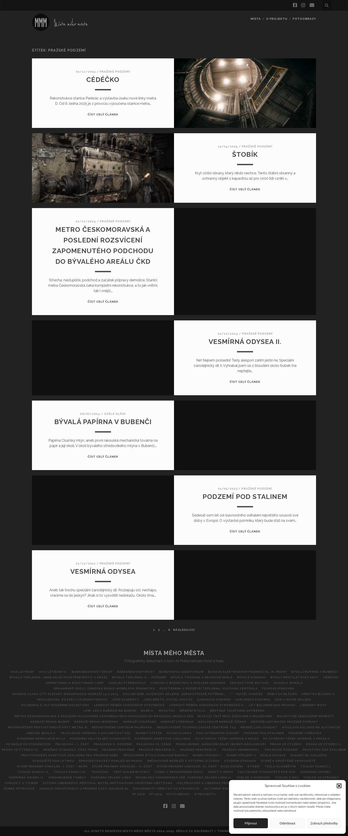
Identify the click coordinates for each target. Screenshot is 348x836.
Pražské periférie (118, 749)
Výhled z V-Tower (21, 783)
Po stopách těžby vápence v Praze (227, 738)
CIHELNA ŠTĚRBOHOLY (127, 683)
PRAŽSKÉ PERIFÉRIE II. (157, 749)
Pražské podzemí (115, 71)
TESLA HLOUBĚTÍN (280, 766)
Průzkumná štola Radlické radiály (155, 755)
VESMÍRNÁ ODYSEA (103, 571)
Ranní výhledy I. (207, 755)
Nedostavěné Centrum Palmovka (122, 727)
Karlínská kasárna (253, 699)
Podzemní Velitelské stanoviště (100, 738)
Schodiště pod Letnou (53, 761)
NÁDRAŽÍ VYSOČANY (139, 721)
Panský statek (149, 733)
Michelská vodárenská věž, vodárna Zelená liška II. (184, 777)
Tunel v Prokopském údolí (179, 772)
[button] (339, 786)
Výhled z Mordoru (253, 777)
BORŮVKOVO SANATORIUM (181, 671)
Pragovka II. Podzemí (113, 744)
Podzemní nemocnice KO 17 (41, 738)
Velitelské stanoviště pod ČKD (266, 772)
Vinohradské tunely (67, 777)
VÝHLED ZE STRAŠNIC (321, 777)
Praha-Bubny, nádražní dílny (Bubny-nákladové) (221, 744)
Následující (184, 629)
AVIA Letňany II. (53, 671)
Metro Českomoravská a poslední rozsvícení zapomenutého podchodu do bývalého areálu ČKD (103, 716)
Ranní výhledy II (241, 755)
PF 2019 (155, 794)
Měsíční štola (193, 710)
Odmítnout (287, 823)
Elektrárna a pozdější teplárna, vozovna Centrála (209, 688)
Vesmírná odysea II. (245, 342)
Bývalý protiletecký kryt (294, 677)
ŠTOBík (245, 154)
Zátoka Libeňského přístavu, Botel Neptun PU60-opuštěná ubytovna (108, 783)
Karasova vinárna (214, 699)
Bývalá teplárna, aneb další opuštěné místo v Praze (59, 677)
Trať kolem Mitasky (131, 772)
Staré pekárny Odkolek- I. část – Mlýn (52, 766)
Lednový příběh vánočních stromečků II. (207, 705)
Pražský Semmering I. (241, 749)
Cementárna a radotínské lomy (74, 683)
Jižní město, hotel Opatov (168, 699)
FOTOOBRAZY (304, 18)
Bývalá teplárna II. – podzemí (139, 677)
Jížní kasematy (125, 699)
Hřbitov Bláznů (282, 694)
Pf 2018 (138, 794)
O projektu (276, 18)
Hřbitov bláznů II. (319, 694)
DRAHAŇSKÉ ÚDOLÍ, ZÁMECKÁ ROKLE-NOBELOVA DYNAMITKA (104, 688)
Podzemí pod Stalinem (245, 496)
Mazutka (167, 710)
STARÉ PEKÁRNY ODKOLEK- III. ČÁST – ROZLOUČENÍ (200, 766)
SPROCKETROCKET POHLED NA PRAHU (110, 761)
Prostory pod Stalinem (324, 749)
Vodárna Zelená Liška (111, 777)
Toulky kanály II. (33, 772)
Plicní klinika (179, 733)
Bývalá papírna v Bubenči (103, 422)
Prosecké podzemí (281, 749)
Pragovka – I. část (72, 744)
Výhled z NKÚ (287, 777)
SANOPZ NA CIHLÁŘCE (308, 755)
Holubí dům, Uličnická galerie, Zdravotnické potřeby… (174, 694)
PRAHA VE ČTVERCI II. (324, 744)
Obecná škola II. (41, 733)
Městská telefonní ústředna (237, 710)
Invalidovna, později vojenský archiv (72, 699)
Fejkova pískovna (278, 688)
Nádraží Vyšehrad (177, 721)
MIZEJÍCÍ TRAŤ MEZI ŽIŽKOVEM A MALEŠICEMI (235, 716)
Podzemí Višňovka (305, 733)
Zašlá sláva (115, 413)
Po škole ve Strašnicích (28, 744)
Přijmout (251, 823)
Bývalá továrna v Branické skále (202, 677)
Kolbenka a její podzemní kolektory (55, 705)
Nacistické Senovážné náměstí (305, 716)
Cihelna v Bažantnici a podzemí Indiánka (187, 683)
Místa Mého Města (174, 653)
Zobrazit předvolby (324, 823)
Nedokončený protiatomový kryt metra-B (47, 727)
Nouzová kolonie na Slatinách (311, 727)
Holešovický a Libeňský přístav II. (208, 783)
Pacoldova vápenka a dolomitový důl (96, 733)
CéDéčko (102, 79)
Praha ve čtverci (286, 744)
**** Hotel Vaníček (246, 694)
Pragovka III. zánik (153, 744)
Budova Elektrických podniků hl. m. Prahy (247, 671)
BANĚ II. (147, 710)
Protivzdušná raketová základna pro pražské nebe (70, 755)
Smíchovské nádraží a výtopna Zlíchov (183, 761)
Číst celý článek (103, 114)
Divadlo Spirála (288, 683)
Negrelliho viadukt (259, 727)
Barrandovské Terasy (92, 671)
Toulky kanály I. (315, 766)
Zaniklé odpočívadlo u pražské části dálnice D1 (84, 788)
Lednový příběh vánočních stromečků (129, 705)
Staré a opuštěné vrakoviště (288, 761)
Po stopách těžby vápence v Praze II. (297, 738)
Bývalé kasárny (251, 677)
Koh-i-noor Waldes (293, 699)
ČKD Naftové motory (249, 683)
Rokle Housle (273, 755)
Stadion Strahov (240, 761)
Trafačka (100, 772)
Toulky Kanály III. (70, 772)
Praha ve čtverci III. (20, 749)
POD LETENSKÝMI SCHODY (217, 733)
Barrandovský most (136, 671)
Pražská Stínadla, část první (70, 749)
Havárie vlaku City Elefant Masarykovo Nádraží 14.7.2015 (65, 694)
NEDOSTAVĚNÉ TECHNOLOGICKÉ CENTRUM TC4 (196, 727)
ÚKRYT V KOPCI (220, 772)
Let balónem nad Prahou (272, 705)
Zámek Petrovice (19, 788)
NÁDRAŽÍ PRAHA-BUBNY (50, 721)
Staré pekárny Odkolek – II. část (122, 766)
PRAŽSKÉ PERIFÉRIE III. (199, 749)
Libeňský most (313, 705)
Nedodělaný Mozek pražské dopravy (284, 721)
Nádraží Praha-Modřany (96, 721)
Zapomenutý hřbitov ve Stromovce (166, 788)
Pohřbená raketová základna (163, 738)
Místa (256, 18)
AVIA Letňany (22, 671)
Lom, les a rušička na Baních (109, 710)
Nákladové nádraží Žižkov (222, 721)
